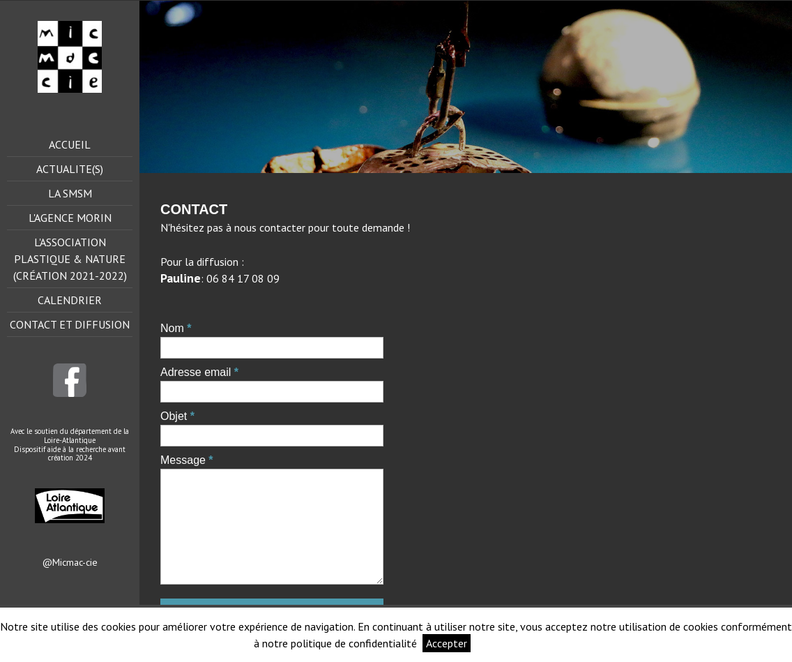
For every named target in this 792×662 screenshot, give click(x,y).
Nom (172, 328)
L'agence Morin (70, 218)
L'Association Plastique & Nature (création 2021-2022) (70, 259)
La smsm (70, 193)
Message (183, 460)
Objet (173, 416)
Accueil (70, 144)
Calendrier (70, 300)
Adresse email (195, 372)
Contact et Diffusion (70, 324)
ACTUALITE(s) (69, 169)
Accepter (446, 643)
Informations (507, 643)
